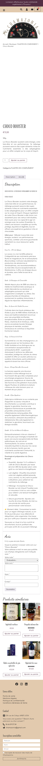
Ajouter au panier (18, 160)
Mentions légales (10, 698)
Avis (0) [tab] (21, 177)
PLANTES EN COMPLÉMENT (27, 44)
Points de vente (9, 696)
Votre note (9, 557)
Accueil (5, 44)
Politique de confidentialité (13, 701)
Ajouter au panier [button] (12, 634)
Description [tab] (10, 177)
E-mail (8, 581)
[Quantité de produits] (5, 160)
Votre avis (9, 563)
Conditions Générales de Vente (15, 703)
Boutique (13, 44)
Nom (7, 574)
